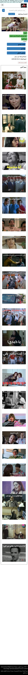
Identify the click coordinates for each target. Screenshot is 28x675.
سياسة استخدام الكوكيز (9, 671)
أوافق (26, 1)
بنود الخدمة (25, 671)
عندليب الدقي (21, 53)
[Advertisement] (14, 615)
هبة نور (23, 48)
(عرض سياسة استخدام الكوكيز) (6, 1)
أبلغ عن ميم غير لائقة (22, 62)
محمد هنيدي (21, 44)
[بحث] (3, 10)
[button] (24, 39)
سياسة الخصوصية (18, 671)
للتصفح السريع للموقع (22, 14)
